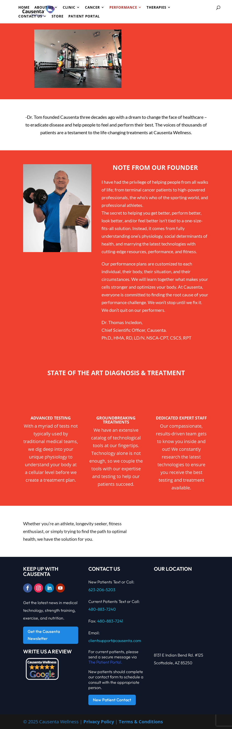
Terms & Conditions (141, 722)
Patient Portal (84, 16)
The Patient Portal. (105, 662)
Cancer (92, 8)
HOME (23, 8)
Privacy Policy (98, 722)
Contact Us (30, 16)
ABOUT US (43, 8)
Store (57, 16)
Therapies (156, 8)
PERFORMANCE (123, 8)
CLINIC (69, 8)
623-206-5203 (101, 589)
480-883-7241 (110, 621)
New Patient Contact (112, 699)
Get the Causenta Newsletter (44, 635)
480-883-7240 (102, 609)
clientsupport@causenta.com (114, 640)
